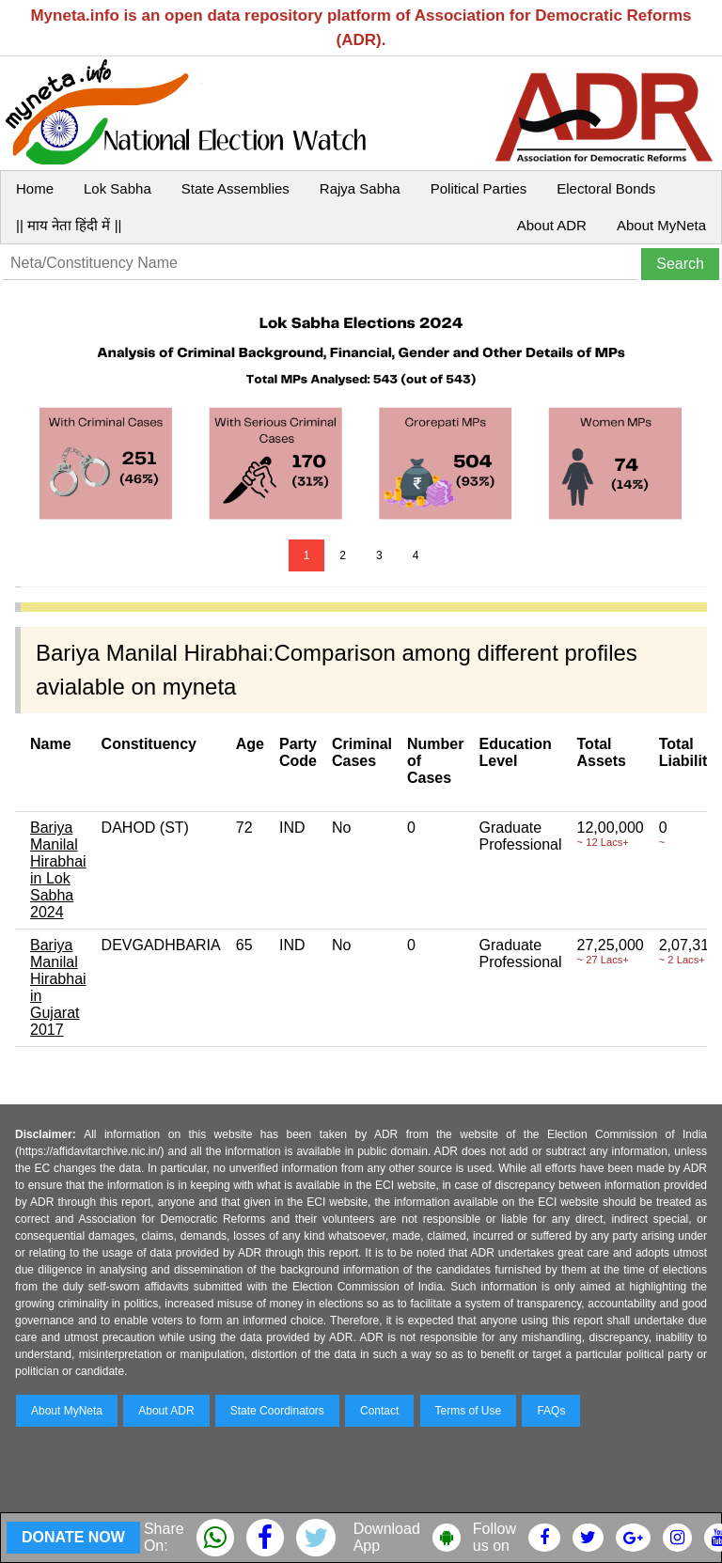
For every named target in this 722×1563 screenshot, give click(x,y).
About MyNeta (661, 225)
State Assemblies (235, 188)
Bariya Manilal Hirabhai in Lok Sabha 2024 (58, 870)
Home (35, 188)
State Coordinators (277, 1410)
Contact (379, 1410)
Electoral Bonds (606, 188)
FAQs (551, 1410)
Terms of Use (468, 1410)
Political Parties (479, 188)
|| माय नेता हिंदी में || (68, 225)
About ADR (552, 225)
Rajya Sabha (360, 188)
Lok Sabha (117, 188)
